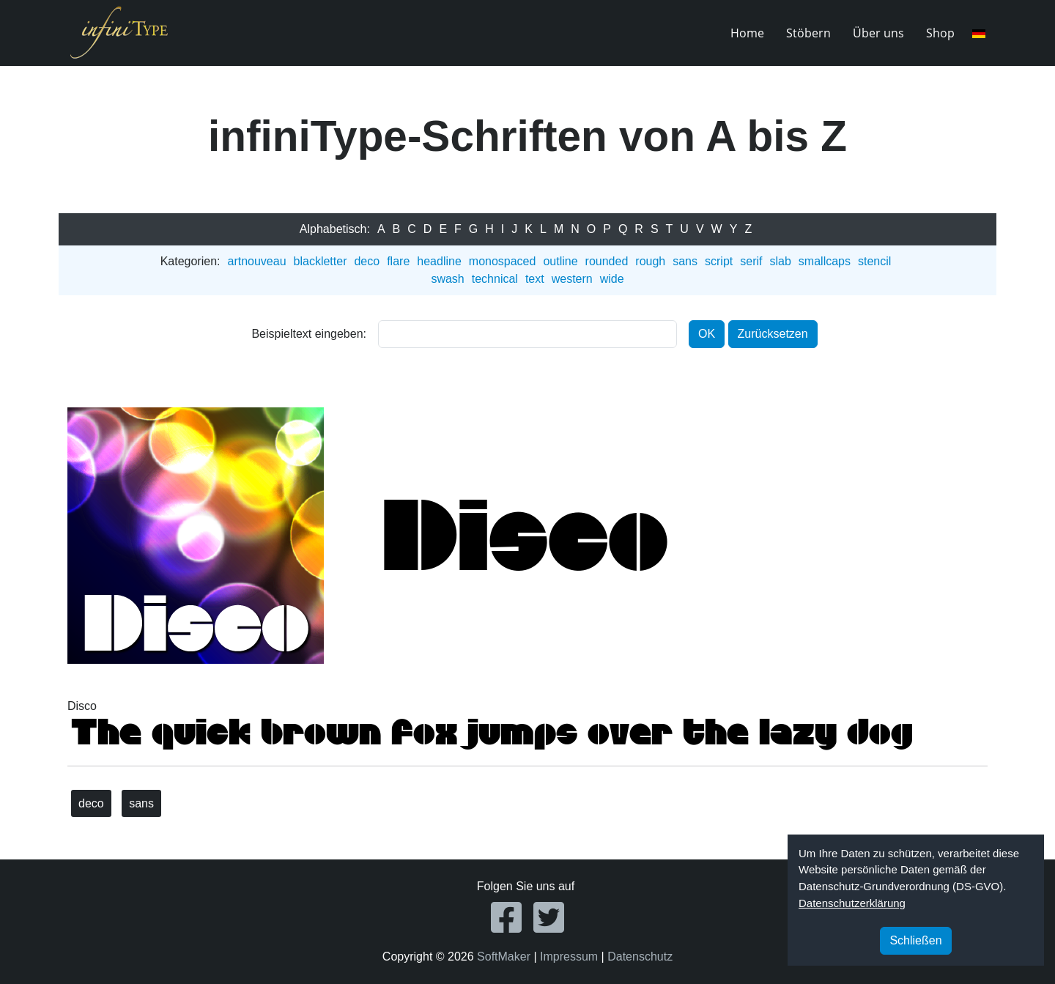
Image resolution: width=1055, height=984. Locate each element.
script (719, 261)
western (572, 279)
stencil (874, 261)
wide (612, 279)
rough (650, 261)
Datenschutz (640, 956)
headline (439, 261)
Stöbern (808, 33)
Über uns (878, 33)
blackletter (320, 261)
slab (780, 261)
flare (398, 261)
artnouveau (256, 261)
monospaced (502, 261)
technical (495, 279)
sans (685, 261)
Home (747, 33)
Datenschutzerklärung (852, 903)
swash (447, 279)
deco (367, 261)
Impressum (569, 956)
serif (751, 261)
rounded (607, 261)
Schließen (915, 940)
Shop (940, 33)
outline (560, 261)
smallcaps (825, 261)
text (534, 279)
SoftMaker (503, 956)
